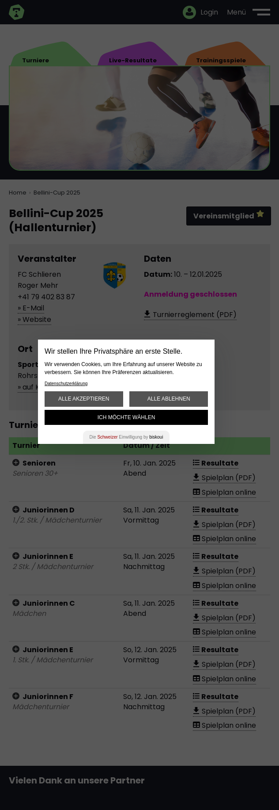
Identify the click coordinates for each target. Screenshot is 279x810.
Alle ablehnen (168, 399)
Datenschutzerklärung (66, 383)
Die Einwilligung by (126, 437)
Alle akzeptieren (83, 399)
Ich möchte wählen (126, 417)
